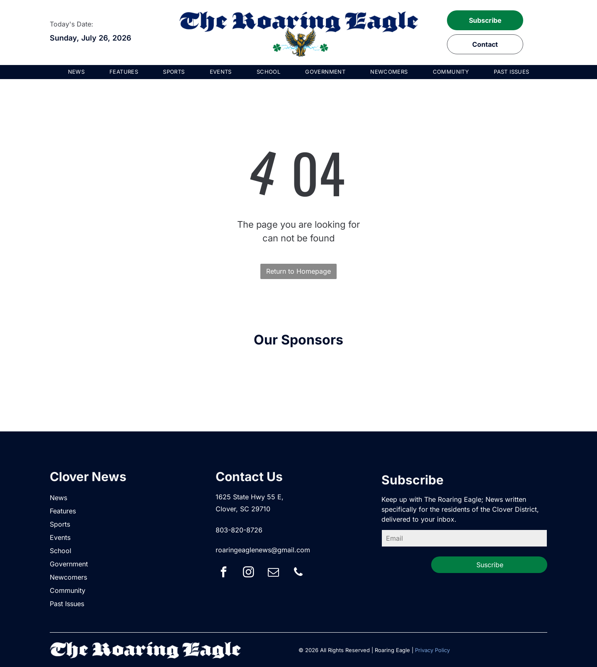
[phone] (298, 573)
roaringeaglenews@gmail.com (263, 550)
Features (63, 511)
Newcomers (68, 577)
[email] (273, 573)
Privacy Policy (432, 650)
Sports (60, 524)
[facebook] (224, 573)
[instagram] (248, 573)
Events (60, 537)
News (58, 498)
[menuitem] (76, 72)
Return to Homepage (298, 271)
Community (67, 590)
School (60, 551)
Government (69, 564)
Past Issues (67, 604)
